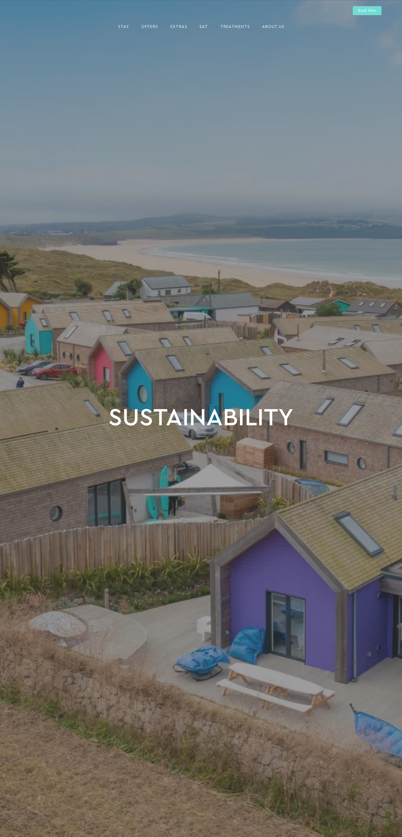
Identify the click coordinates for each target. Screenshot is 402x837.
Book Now (367, 11)
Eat (203, 27)
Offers (149, 27)
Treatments (235, 27)
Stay (123, 27)
